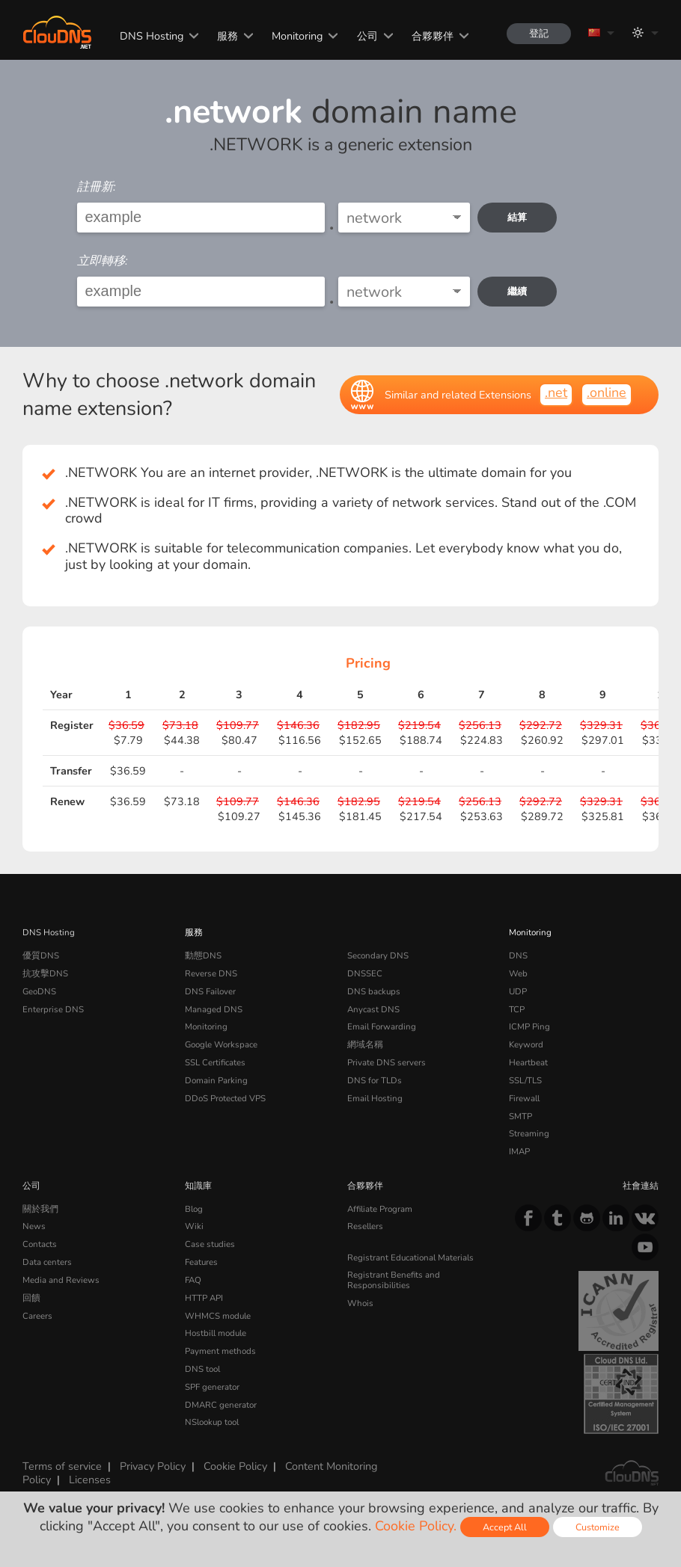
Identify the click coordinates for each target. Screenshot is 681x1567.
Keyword (526, 1044)
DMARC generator (221, 1405)
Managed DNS (213, 1009)
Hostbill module (215, 1333)
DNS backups (373, 991)
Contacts (39, 1244)
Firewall (524, 1098)
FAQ (193, 1280)
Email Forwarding (381, 1026)
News (34, 1226)
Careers (37, 1316)
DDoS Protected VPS (225, 1098)
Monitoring (297, 35)
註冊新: (96, 187)
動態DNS (203, 955)
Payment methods (220, 1351)
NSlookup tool (212, 1422)
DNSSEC (364, 973)
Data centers (47, 1262)
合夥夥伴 (433, 35)
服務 (227, 35)
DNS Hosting (151, 35)
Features (201, 1262)
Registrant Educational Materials (410, 1257)
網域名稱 (365, 1044)
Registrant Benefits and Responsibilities (393, 1280)
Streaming (529, 1133)
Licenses (90, 1479)
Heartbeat (528, 1062)
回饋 (31, 1298)
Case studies (210, 1244)
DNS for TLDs (374, 1080)
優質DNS (40, 955)
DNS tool (202, 1369)
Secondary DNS (378, 955)
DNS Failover (210, 991)
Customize (597, 1527)
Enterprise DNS (53, 1009)
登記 (539, 33)
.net (556, 392)
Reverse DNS (211, 973)
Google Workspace (221, 1044)
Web (518, 973)
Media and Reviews (61, 1280)
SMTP (520, 1116)
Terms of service (62, 1466)
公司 (367, 35)
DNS (518, 955)
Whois (360, 1303)
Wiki (194, 1226)
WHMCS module (218, 1316)
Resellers (365, 1226)
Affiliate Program (379, 1209)
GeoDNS (39, 991)
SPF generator (212, 1387)
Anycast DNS (373, 1009)
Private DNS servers (386, 1062)
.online (606, 392)
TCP (517, 1009)
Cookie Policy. (415, 1526)
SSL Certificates (215, 1062)
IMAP (519, 1151)
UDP (518, 991)
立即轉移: (102, 261)
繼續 (517, 291)
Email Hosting (375, 1098)
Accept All (505, 1527)
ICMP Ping (529, 1026)
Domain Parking (216, 1080)
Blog (194, 1209)
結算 (517, 217)
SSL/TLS (525, 1080)
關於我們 (40, 1209)
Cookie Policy (235, 1466)
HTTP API (204, 1298)
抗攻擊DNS (45, 973)
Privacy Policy (153, 1466)
